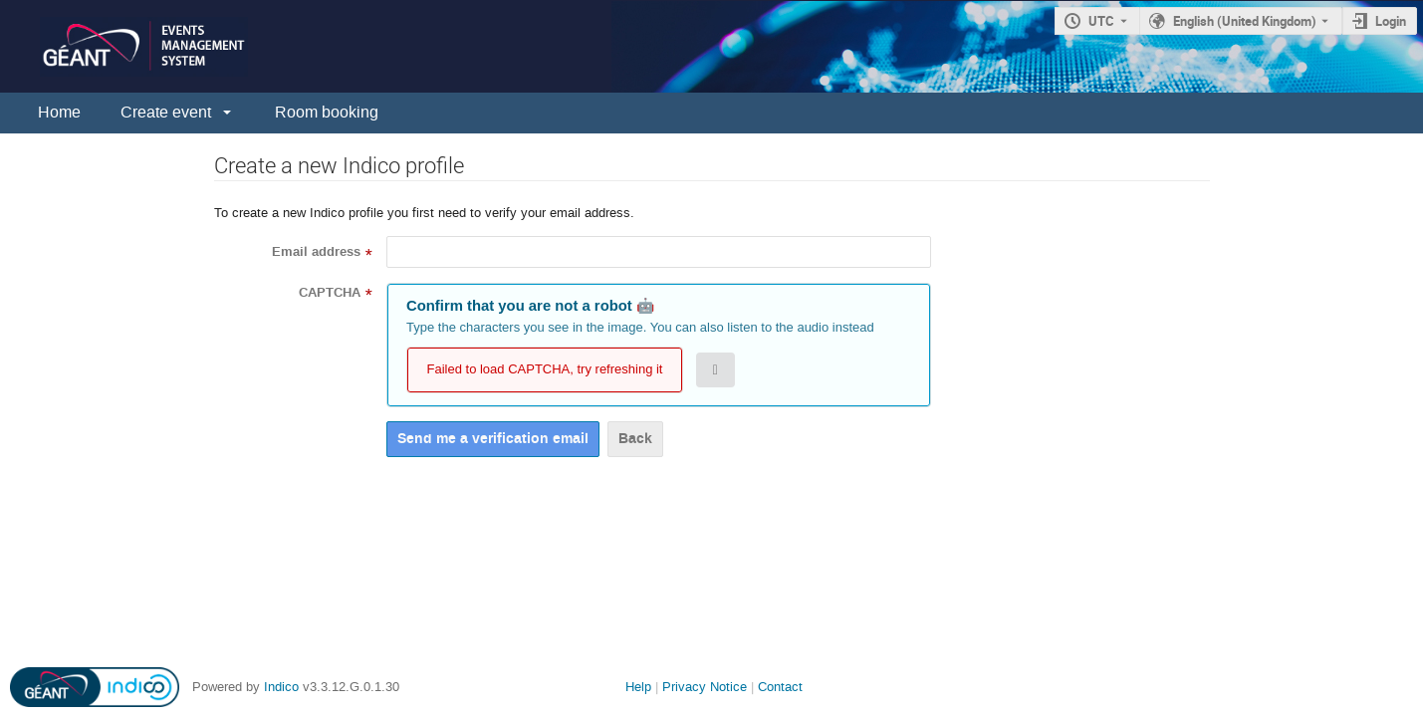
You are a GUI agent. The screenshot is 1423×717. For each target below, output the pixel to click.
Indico (281, 686)
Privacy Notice (704, 686)
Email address (316, 252)
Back (635, 438)
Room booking (326, 112)
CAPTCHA (329, 293)
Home (59, 112)
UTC (1101, 21)
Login (1390, 21)
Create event (165, 112)
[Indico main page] (124, 46)
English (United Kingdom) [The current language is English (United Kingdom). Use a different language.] (1244, 21)
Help (638, 686)
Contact (780, 686)
